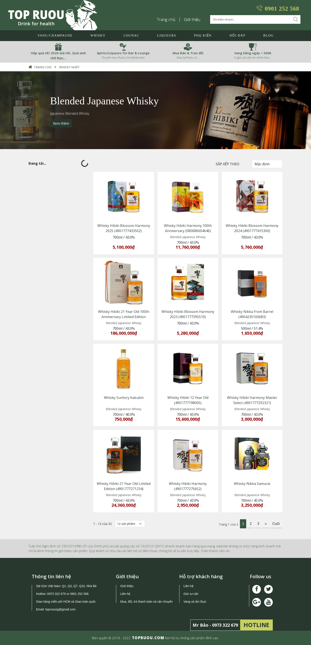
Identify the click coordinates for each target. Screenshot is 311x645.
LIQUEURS (166, 35)
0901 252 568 (282, 8)
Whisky (98, 35)
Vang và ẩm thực (195, 601)
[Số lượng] (130, 523)
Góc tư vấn (191, 594)
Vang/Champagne (54, 35)
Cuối (276, 524)
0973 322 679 (56, 594)
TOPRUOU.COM (148, 637)
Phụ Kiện (203, 35)
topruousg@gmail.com (60, 609)
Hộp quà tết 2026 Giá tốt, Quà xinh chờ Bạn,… (58, 55)
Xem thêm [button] (61, 123)
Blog (268, 35)
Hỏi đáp (237, 35)
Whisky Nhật (69, 67)
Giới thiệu (192, 19)
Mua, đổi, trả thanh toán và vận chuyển (146, 601)
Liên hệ (125, 594)
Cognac (131, 35)
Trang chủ (166, 19)
